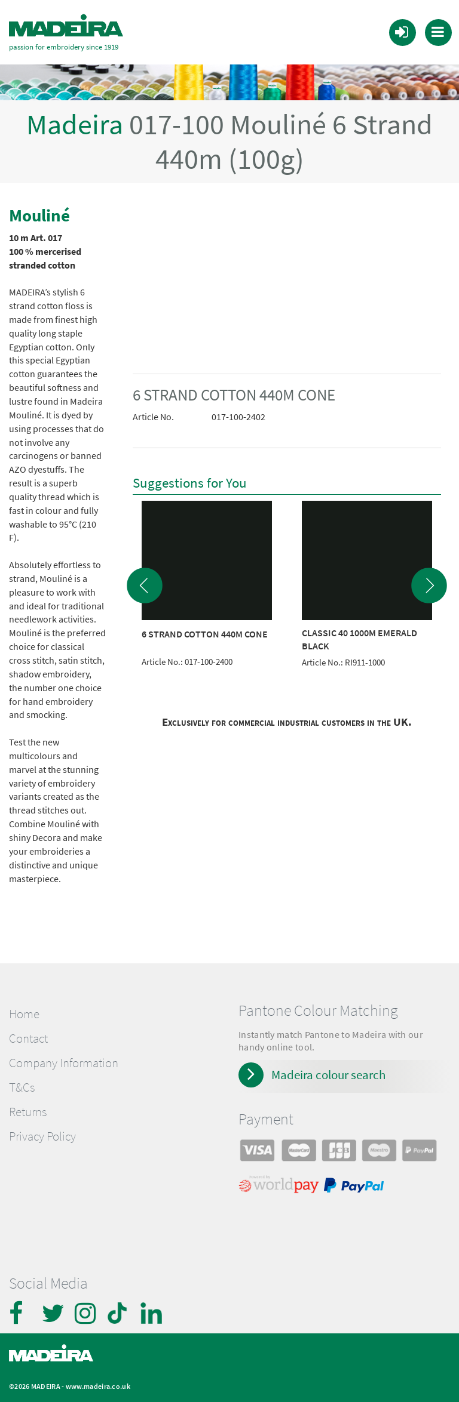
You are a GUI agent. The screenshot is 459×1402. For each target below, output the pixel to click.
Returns (28, 1111)
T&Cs (22, 1087)
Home (24, 1013)
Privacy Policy (42, 1136)
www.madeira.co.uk (98, 1385)
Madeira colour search (328, 1074)
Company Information (63, 1062)
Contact (28, 1038)
